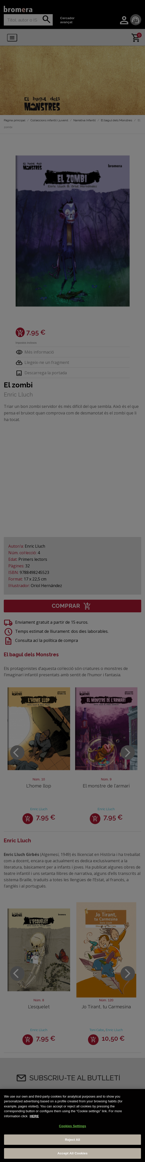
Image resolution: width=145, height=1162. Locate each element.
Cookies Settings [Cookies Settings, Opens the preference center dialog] (72, 1126)
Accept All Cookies (72, 1153)
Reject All (72, 1140)
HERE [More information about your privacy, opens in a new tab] (34, 1116)
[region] (72, 1125)
